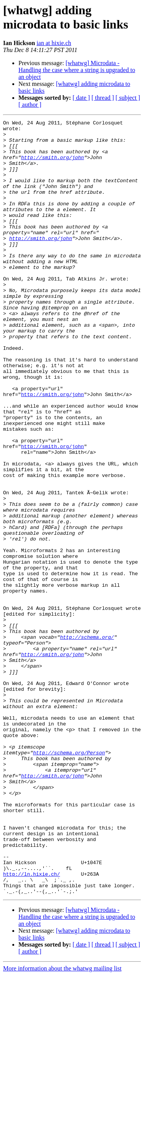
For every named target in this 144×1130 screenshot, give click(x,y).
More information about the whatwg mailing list (62, 1123)
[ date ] (81, 97)
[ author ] (29, 104)
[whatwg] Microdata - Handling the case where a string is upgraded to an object (76, 70)
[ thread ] (102, 97)
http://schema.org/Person (69, 879)
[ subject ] (128, 97)
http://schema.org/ (87, 740)
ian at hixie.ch (53, 43)
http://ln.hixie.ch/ (31, 1025)
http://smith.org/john (52, 165)
